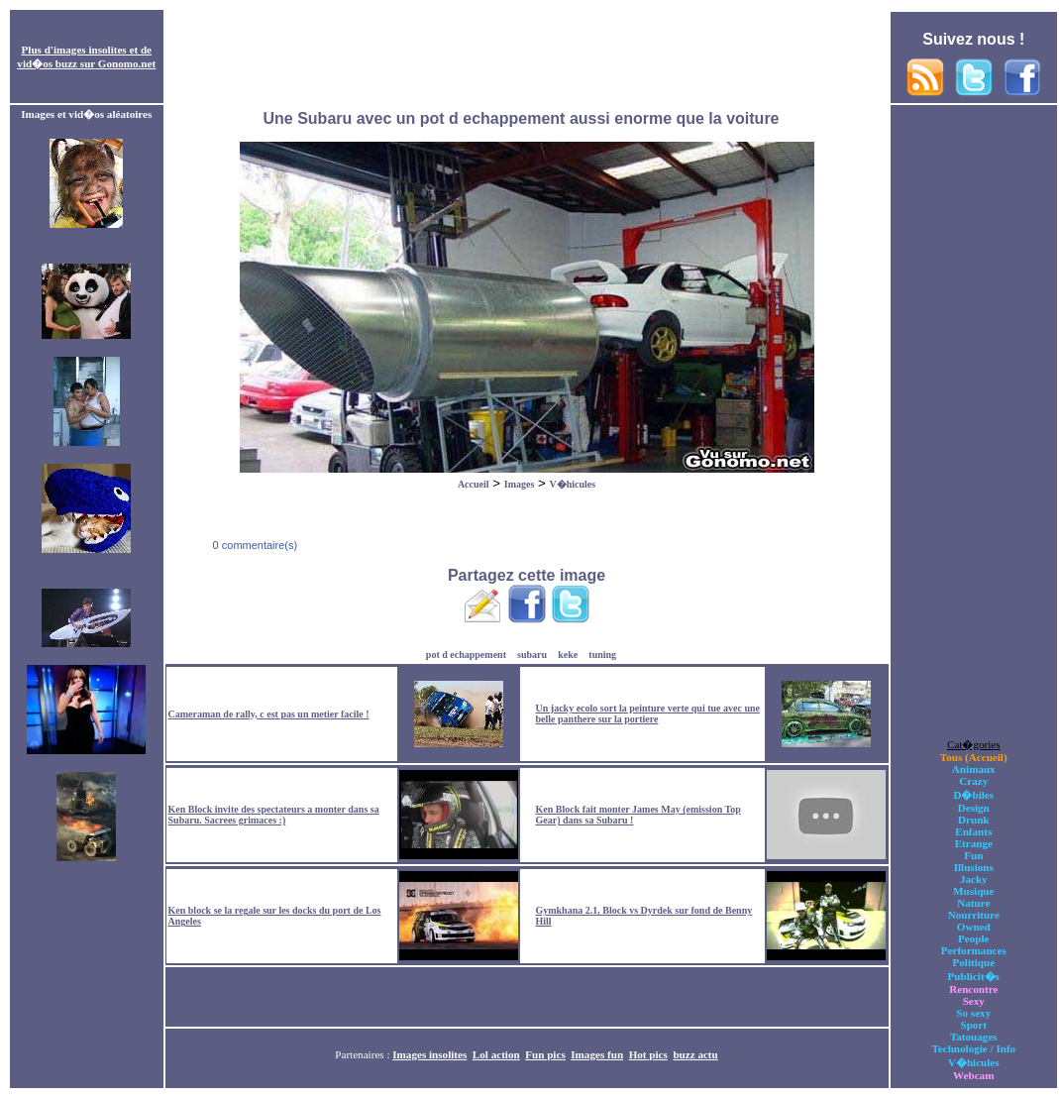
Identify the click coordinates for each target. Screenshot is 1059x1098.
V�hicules (573, 484)
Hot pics (648, 1054)
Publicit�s (974, 976)
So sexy (973, 1013)
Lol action (496, 1054)
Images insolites (429, 1054)
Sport (973, 1025)
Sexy (974, 1001)
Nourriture (974, 915)
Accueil (473, 484)
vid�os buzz (47, 63)
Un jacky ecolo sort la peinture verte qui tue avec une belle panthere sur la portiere (648, 713)
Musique (973, 891)
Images (519, 484)
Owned (974, 927)
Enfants (973, 831)
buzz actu (695, 1054)
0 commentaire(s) (254, 545)
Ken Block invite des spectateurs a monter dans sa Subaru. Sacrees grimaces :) (273, 814)
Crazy (973, 781)
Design (974, 808)
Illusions (974, 867)
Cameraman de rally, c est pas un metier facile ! (269, 714)
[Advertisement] (527, 57)
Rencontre (973, 989)
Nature (973, 903)
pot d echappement (466, 654)
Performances (973, 950)
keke (568, 654)
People (973, 938)
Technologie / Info (973, 1048)
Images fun (597, 1054)
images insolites (90, 49)
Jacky (974, 879)
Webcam (973, 1075)
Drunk (974, 819)
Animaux (974, 769)
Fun (973, 855)
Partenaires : (363, 1054)
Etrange (974, 843)
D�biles (973, 795)
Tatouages (974, 1037)
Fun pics (545, 1054)
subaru (532, 654)
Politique (973, 962)
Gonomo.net (127, 63)
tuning (602, 654)
